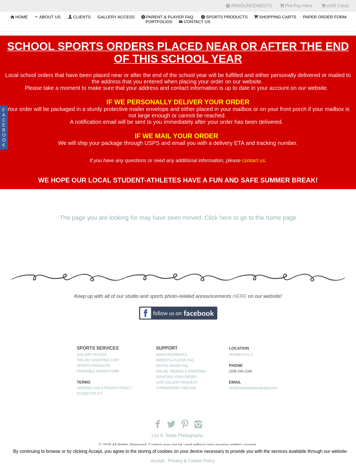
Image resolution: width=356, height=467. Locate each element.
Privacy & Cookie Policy (191, 460)
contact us (253, 160)
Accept (157, 460)
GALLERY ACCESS (116, 16)
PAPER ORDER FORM (324, 16)
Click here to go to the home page (250, 217)
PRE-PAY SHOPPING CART (98, 360)
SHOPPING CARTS (274, 16)
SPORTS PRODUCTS (224, 16)
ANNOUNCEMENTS (171, 355)
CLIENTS (79, 16)
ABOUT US (46, 16)
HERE (239, 296)
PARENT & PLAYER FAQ (166, 16)
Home (18, 16)
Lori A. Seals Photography (177, 435)
